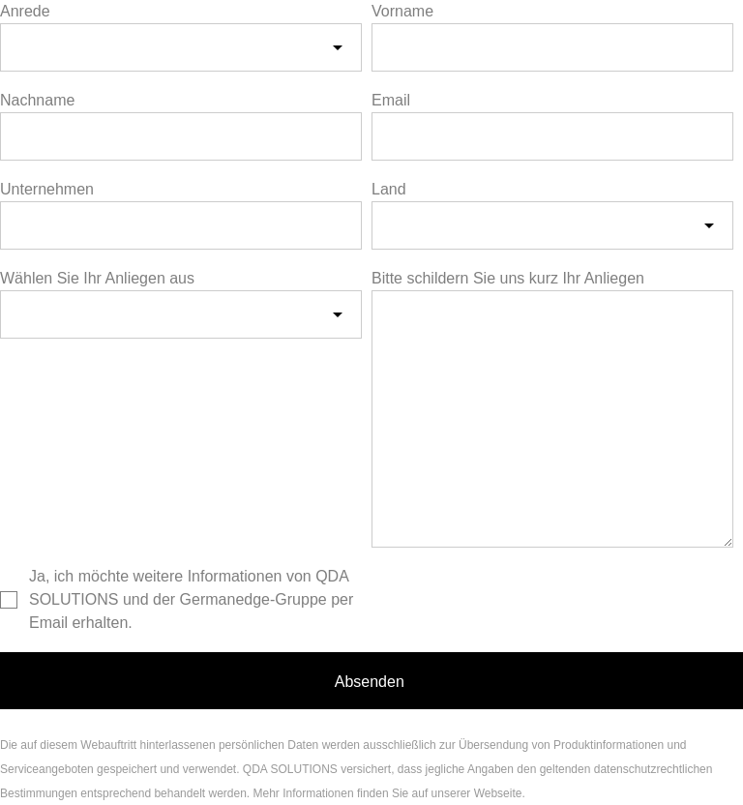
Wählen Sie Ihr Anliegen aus (97, 278)
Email (391, 100)
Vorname (402, 11)
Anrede (25, 11)
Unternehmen (47, 189)
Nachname (37, 100)
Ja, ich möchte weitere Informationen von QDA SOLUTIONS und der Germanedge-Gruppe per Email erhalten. (191, 599)
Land (389, 189)
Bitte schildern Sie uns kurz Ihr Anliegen (508, 278)
